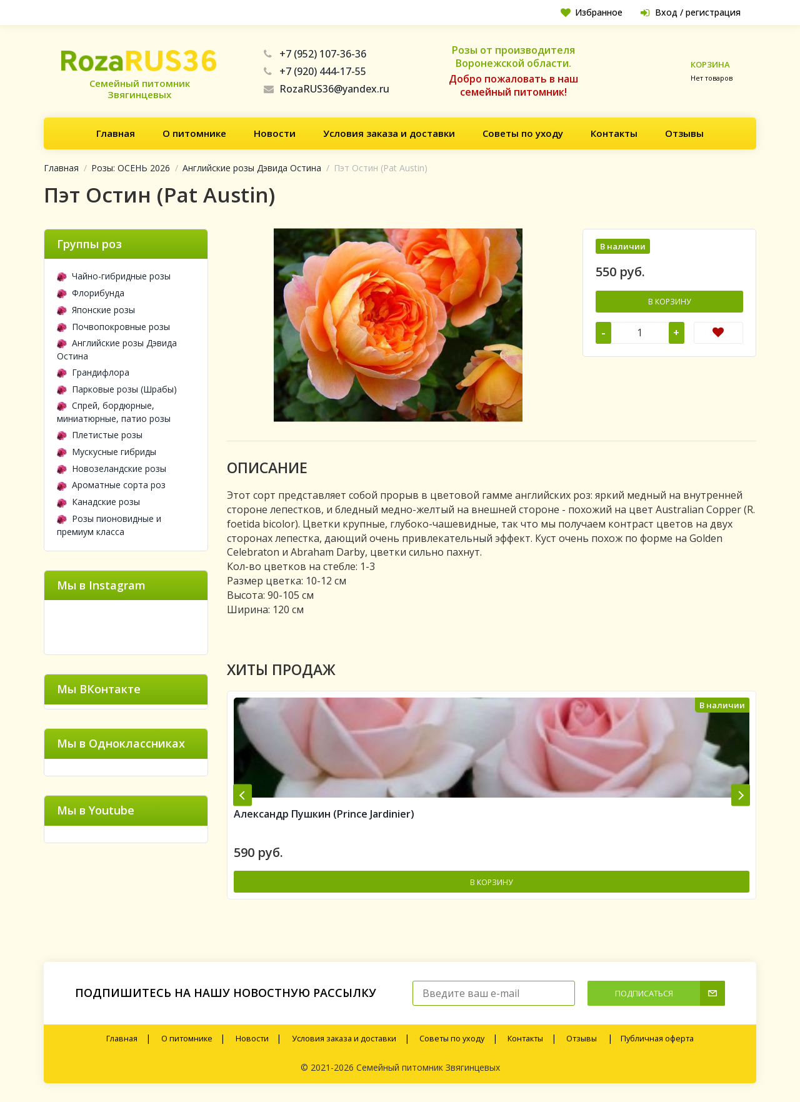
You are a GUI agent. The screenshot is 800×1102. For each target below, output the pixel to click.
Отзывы (684, 133)
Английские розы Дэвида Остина (251, 168)
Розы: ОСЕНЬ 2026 (130, 168)
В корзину (669, 301)
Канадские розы (98, 502)
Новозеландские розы (111, 468)
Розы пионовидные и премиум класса (109, 525)
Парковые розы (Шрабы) (117, 389)
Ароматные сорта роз (111, 485)
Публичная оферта (657, 1038)
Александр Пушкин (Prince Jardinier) (324, 814)
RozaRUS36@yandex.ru (326, 89)
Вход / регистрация (691, 12)
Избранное (591, 12)
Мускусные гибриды (106, 452)
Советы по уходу (522, 133)
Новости (275, 133)
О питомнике (194, 133)
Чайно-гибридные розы (114, 276)
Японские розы (96, 310)
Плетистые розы (99, 435)
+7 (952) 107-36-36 (315, 54)
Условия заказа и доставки (389, 133)
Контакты (614, 133)
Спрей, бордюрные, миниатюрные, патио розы (114, 411)
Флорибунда (90, 293)
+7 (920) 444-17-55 (315, 71)
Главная (115, 133)
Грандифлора (93, 372)
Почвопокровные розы (113, 327)
